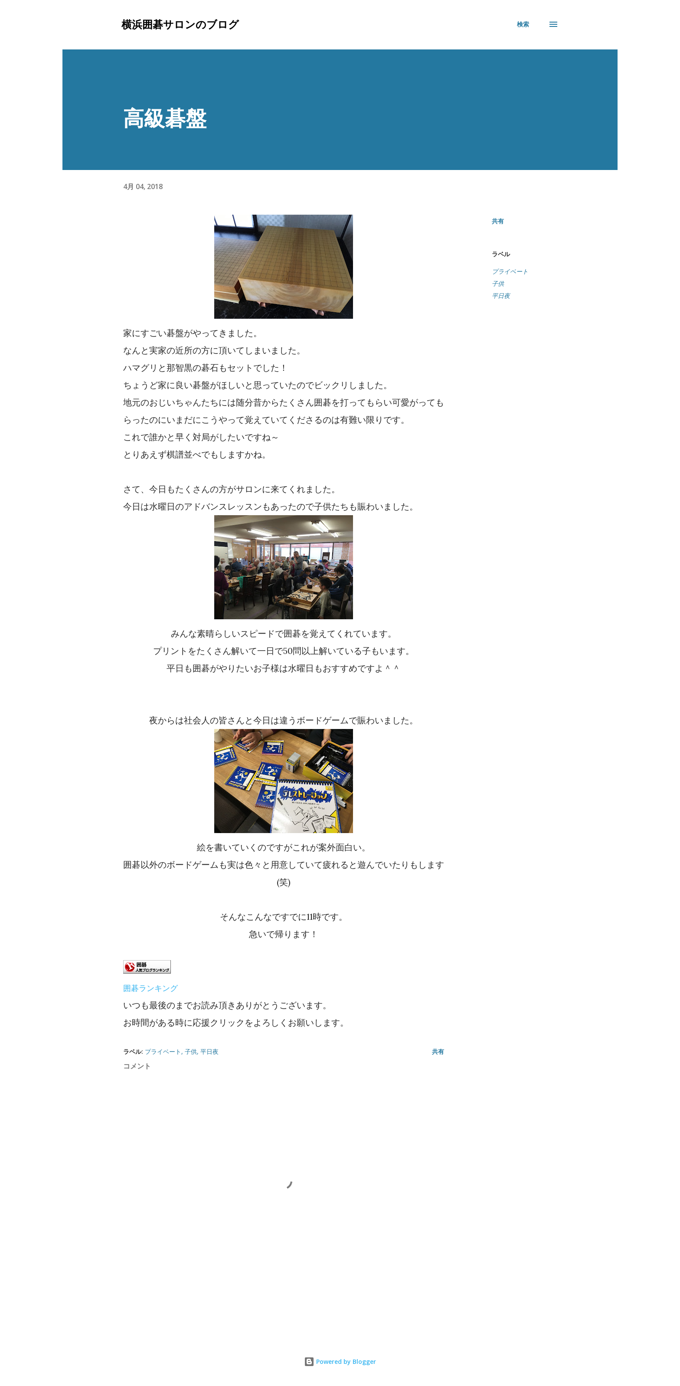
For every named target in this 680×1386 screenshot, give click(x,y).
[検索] (523, 24)
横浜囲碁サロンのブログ (180, 24)
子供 (498, 283)
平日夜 (501, 295)
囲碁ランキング (150, 988)
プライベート (510, 271)
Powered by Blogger (340, 1361)
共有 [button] (498, 221)
